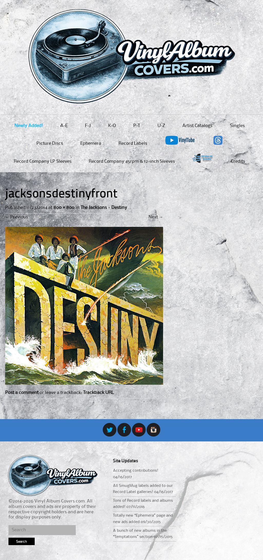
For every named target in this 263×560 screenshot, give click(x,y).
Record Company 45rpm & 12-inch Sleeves (132, 161)
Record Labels (133, 143)
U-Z (161, 126)
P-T (136, 126)
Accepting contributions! (135, 470)
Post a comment (22, 393)
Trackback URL (98, 393)
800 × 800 (63, 208)
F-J (88, 126)
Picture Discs (49, 143)
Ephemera (90, 143)
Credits (238, 161)
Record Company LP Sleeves (42, 161)
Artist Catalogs (197, 126)
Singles (237, 126)
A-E (64, 126)
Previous (16, 217)
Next (155, 217)
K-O (112, 126)
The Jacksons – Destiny (104, 208)
